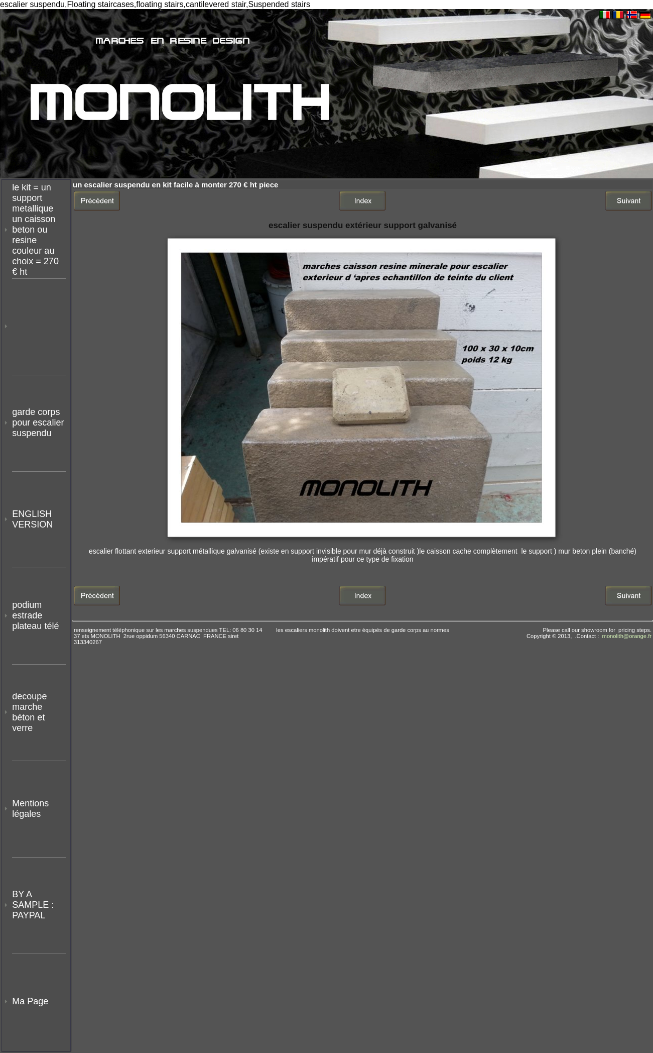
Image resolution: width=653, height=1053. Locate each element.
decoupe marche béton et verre (29, 712)
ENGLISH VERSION (32, 519)
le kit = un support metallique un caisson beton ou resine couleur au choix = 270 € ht (35, 229)
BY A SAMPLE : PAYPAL (34, 904)
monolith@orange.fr (626, 636)
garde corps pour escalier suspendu (38, 422)
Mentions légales (30, 808)
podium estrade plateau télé (35, 615)
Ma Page (30, 1001)
